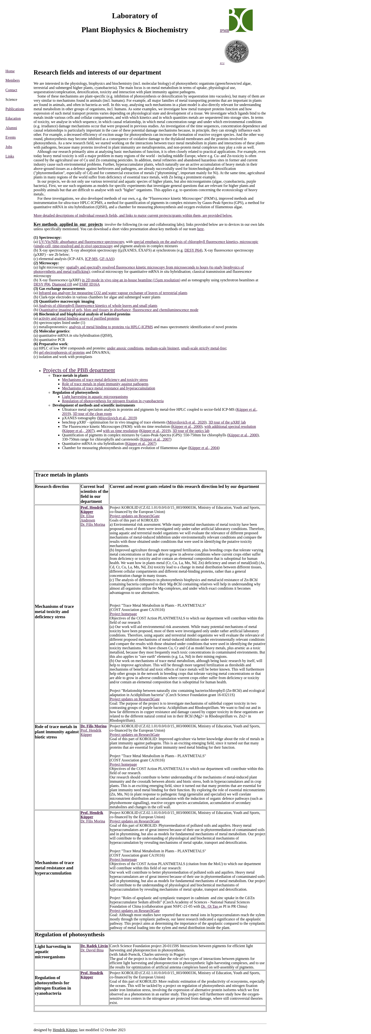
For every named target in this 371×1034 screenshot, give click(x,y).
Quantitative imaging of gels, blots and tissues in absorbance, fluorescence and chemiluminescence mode (119, 310)
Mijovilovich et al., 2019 (117, 418)
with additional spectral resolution (230, 426)
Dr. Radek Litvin (94, 946)
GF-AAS (106, 259)
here (200, 229)
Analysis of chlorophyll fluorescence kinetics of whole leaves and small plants (98, 306)
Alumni (11, 128)
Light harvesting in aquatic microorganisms (95, 397)
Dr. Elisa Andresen (88, 518)
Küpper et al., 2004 (203, 448)
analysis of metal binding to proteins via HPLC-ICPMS (111, 327)
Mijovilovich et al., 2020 (186, 422)
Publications (14, 109)
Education (13, 118)
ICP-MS (91, 259)
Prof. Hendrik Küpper (92, 509)
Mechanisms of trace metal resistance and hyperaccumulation (108, 388)
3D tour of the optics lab (190, 431)
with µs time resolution (120, 431)
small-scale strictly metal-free (203, 348)
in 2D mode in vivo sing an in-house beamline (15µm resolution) (131, 280)
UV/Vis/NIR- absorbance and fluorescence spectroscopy (81, 242)
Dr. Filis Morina (93, 524)
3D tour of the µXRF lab (227, 422)
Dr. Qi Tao (210, 906)
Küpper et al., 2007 (78, 431)
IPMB (224, 31)
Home (10, 71)
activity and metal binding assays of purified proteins (79, 318)
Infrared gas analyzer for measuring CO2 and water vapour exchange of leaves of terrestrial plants (113, 293)
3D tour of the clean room (92, 414)
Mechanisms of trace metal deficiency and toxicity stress (105, 380)
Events (10, 137)
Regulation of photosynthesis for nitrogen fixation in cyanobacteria (113, 401)
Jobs (8, 147)
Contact (11, 90)
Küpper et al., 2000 (186, 426)
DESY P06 (42, 284)
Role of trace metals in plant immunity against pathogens (105, 384)
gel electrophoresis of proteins (62, 352)
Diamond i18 (62, 284)
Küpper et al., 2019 (154, 431)
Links (9, 156)
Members (12, 80)
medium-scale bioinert (162, 348)
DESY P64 (193, 250)
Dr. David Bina (92, 950)
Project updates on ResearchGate (135, 516)
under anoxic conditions (125, 348)
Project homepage (123, 614)
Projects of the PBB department (79, 370)
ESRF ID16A (89, 284)
